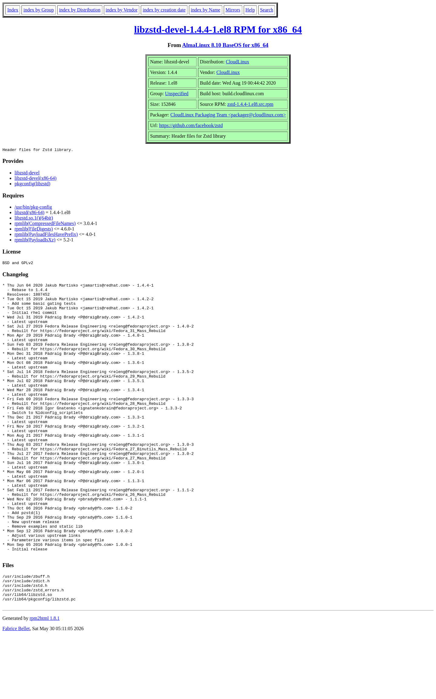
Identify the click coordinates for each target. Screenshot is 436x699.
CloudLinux (237, 61)
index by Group (38, 9)
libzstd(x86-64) (30, 213)
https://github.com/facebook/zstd (191, 125)
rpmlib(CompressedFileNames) (45, 224)
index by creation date (164, 9)
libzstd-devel (27, 173)
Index (12, 9)
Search (266, 9)
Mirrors (233, 9)
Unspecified (176, 93)
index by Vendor (121, 9)
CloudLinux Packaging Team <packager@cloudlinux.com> (228, 114)
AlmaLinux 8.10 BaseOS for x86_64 (225, 45)
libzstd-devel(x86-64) (36, 179)
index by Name (205, 9)
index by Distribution (80, 9)
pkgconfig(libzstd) (32, 184)
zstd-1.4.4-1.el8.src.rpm (250, 104)
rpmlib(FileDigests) (34, 229)
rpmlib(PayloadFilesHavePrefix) (46, 235)
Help (250, 9)
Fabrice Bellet (16, 691)
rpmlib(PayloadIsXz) (35, 240)
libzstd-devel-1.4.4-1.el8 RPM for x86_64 (218, 29)
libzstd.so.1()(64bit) (34, 218)
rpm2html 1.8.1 (45, 681)
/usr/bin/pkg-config (33, 207)
